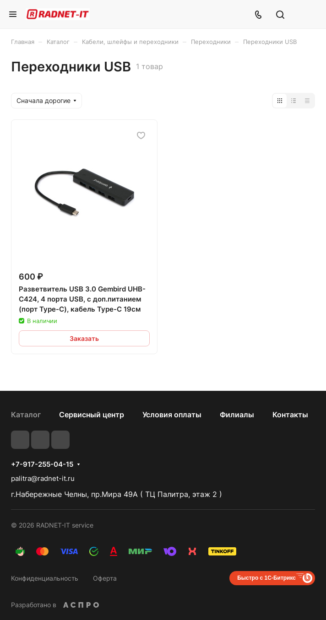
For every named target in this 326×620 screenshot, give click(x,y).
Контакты (290, 414)
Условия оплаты (171, 414)
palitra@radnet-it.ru (43, 478)
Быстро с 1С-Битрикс (266, 578)
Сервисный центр (91, 414)
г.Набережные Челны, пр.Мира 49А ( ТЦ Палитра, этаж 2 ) (116, 494)
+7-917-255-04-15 (42, 464)
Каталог (26, 414)
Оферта (105, 578)
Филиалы (237, 414)
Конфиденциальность (44, 578)
